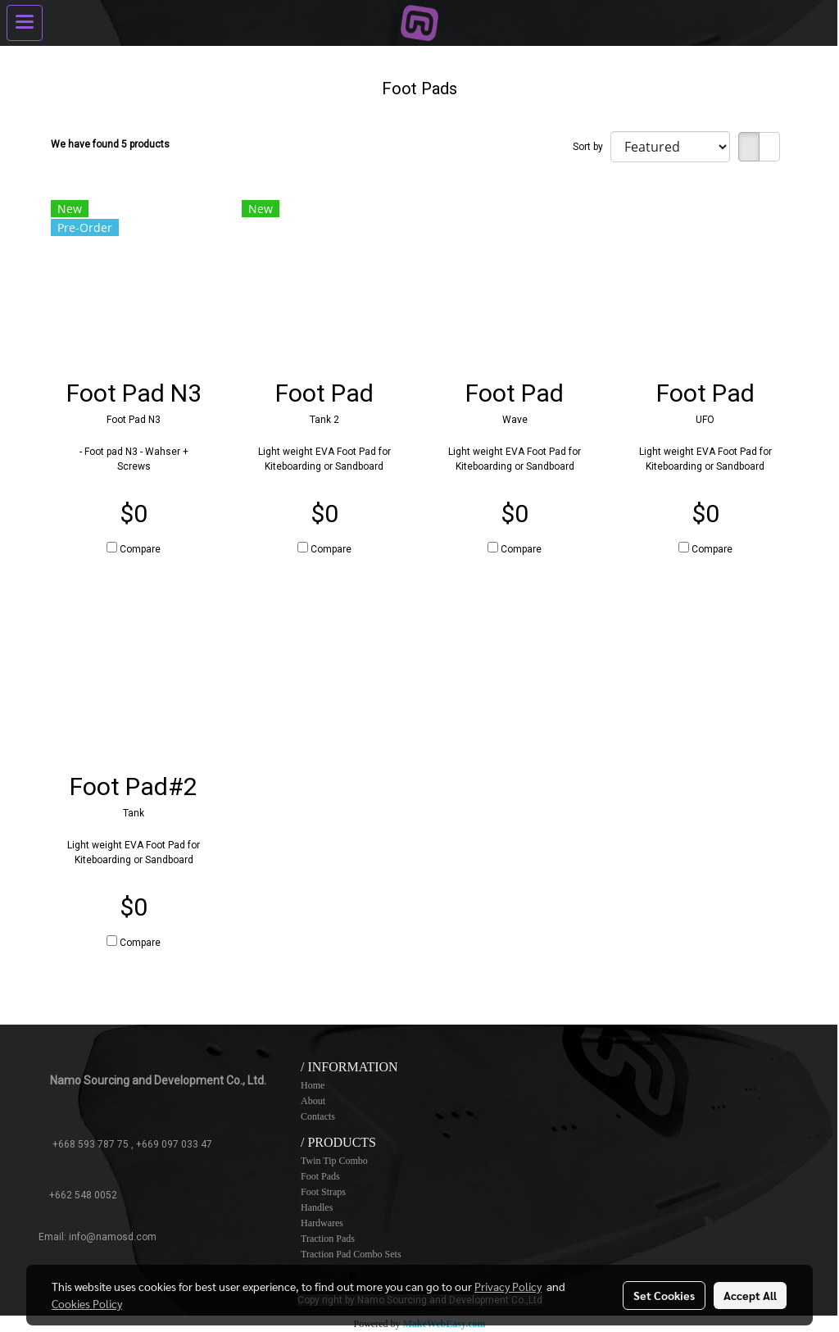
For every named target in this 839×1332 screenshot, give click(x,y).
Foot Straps (323, 1192)
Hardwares (322, 1223)
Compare (140, 549)
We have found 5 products (110, 144)
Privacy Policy (508, 1286)
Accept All (750, 1295)
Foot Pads (320, 1176)
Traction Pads (328, 1238)
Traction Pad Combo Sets (351, 1254)
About (313, 1101)
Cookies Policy (87, 1303)
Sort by (591, 146)
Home (312, 1085)
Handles (317, 1207)
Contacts (318, 1116)
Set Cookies (664, 1295)
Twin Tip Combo (334, 1160)
